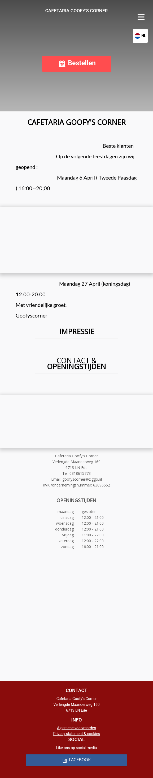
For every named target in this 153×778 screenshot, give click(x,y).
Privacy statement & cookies (76, 734)
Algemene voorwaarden (76, 728)
